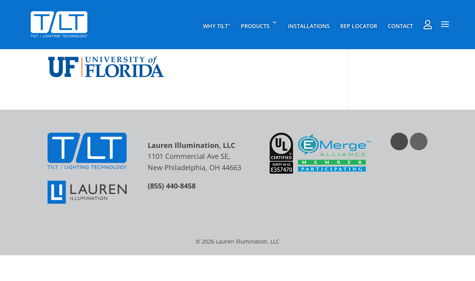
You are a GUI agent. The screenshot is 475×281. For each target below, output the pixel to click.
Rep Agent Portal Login (428, 24)
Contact (400, 26)
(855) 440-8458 (172, 185)
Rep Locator (358, 26)
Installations (309, 26)
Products (255, 26)
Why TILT (216, 26)
